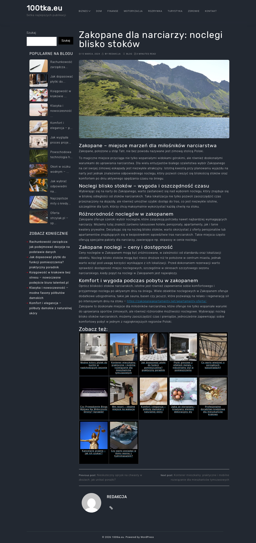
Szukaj (31, 32)
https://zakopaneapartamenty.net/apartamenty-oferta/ (166, 301)
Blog (129, 54)
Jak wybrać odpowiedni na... (58, 186)
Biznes (83, 11)
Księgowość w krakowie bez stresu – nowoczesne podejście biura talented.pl (50, 277)
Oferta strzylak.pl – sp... (59, 218)
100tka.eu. (118, 537)
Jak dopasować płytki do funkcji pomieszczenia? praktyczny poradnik (47, 262)
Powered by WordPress (140, 537)
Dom (99, 11)
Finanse (112, 11)
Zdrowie (194, 11)
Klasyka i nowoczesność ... (61, 111)
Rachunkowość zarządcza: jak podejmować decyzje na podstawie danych (49, 247)
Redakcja (115, 54)
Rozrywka (155, 11)
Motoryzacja (133, 11)
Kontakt (211, 11)
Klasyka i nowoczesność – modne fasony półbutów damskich (48, 293)
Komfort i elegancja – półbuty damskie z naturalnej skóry (50, 308)
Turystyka (175, 11)
